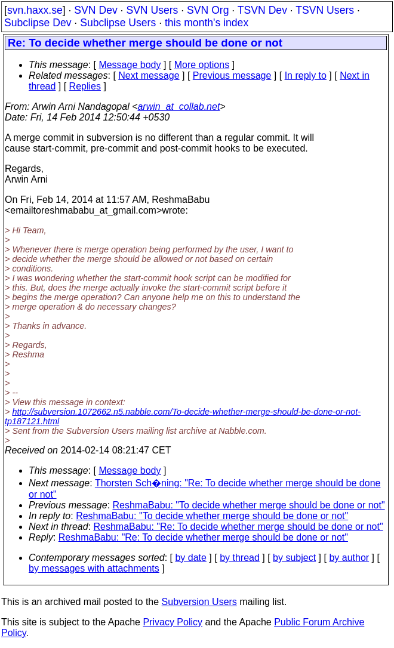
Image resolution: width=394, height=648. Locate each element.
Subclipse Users (118, 23)
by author (349, 558)
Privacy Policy (172, 622)
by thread (240, 558)
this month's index (206, 23)
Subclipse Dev (37, 23)
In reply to (306, 75)
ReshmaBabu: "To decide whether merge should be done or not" (249, 505)
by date (190, 558)
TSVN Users (325, 10)
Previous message (232, 75)
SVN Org (208, 10)
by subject (294, 558)
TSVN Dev (262, 10)
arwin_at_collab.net (178, 106)
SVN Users (152, 10)
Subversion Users (199, 602)
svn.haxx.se (35, 10)
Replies (85, 86)
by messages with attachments (94, 568)
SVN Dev (95, 10)
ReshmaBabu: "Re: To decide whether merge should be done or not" (238, 527)
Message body (129, 65)
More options (202, 65)
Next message (148, 75)
